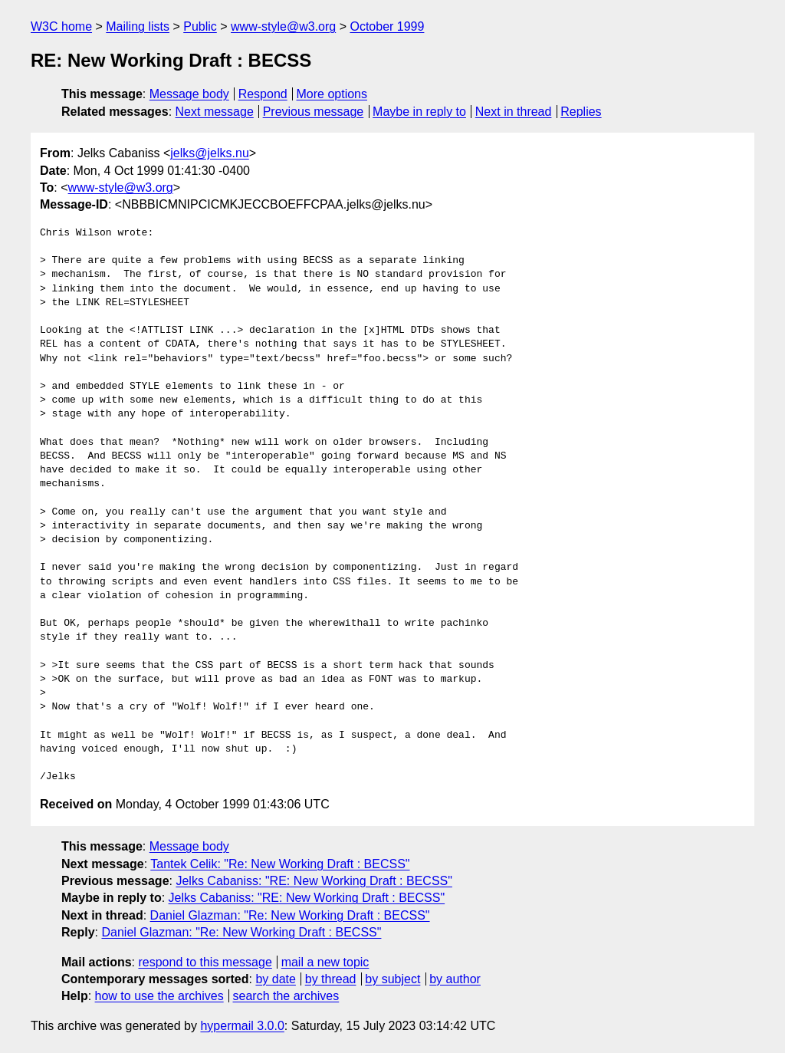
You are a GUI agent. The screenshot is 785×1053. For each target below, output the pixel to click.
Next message (215, 111)
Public (200, 26)
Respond (262, 93)
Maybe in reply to (419, 111)
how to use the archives (159, 995)
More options (332, 93)
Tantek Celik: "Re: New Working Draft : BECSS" (279, 863)
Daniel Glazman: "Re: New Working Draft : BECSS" (290, 915)
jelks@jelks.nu (209, 153)
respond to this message (204, 962)
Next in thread (513, 111)
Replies (580, 111)
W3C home (61, 26)
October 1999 (387, 26)
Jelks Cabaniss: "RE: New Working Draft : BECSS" (314, 880)
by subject (392, 979)
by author (455, 979)
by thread (330, 979)
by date (275, 979)
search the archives (286, 995)
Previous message (313, 111)
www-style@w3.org (283, 26)
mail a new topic (325, 962)
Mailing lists (137, 26)
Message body (189, 93)
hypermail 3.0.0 (242, 1025)
